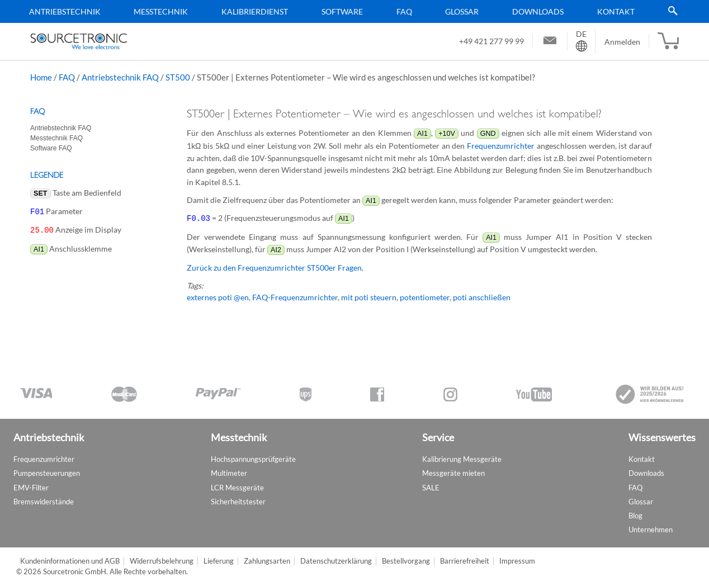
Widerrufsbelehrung (161, 561)
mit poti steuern (368, 296)
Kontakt (616, 11)
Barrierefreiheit (464, 561)
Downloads (538, 11)
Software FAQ (51, 148)
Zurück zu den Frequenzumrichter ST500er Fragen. (275, 267)
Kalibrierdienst (254, 11)
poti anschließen (482, 296)
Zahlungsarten (267, 561)
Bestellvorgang (406, 561)
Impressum (517, 561)
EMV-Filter (31, 487)
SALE (430, 487)
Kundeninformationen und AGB (70, 561)
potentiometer (425, 296)
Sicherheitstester (238, 501)
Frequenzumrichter (501, 145)
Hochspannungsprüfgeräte (253, 459)
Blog (635, 515)
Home (41, 77)
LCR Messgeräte (237, 487)
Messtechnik (161, 11)
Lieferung (219, 561)
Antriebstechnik (65, 11)
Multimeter (229, 473)
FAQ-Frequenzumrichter (295, 296)
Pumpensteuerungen (46, 473)
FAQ (404, 11)
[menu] (350, 11)
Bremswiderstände (43, 501)
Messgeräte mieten (453, 473)
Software (342, 11)
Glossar (462, 11)
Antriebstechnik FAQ (120, 77)
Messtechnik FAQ (56, 138)
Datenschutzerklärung (336, 561)
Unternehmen (650, 529)
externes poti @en (218, 296)
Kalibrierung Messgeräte (462, 459)
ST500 (178, 77)
